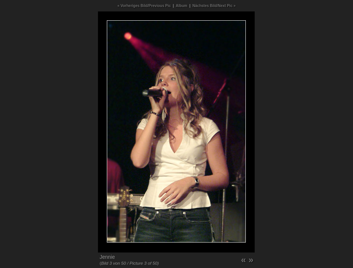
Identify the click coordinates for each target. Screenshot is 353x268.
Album (181, 6)
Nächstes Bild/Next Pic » (214, 6)
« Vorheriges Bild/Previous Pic (144, 6)
